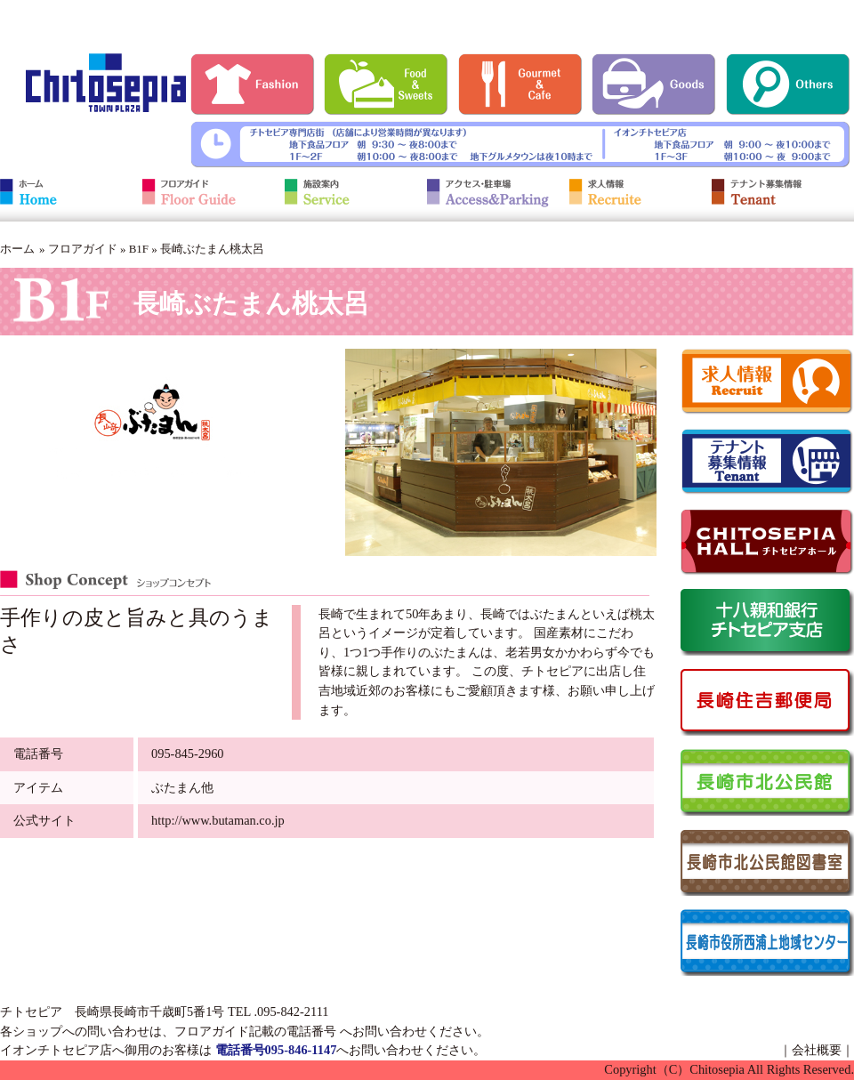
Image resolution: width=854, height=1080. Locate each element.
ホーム (17, 248)
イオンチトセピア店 (56, 1050)
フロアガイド (82, 248)
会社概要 (817, 1050)
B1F (139, 248)
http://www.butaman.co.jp (218, 820)
